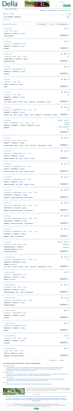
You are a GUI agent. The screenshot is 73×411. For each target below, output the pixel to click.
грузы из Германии (30, 398)
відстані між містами (27, 380)
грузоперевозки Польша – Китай (26, 368)
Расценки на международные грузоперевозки (37, 396)
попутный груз (31, 399)
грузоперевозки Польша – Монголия (54, 368)
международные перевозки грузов (42, 399)
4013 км (23, 46)
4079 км (25, 208)
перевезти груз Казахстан (55, 399)
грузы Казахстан (15, 398)
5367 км (21, 84)
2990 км (23, 315)
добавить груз (43, 10)
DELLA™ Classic (59, 396)
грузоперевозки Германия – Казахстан (13, 367)
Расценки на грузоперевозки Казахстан (22, 396)
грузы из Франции (38, 398)
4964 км (21, 353)
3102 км (23, 33)
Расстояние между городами (50, 396)
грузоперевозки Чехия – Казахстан (12, 368)
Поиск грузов (5, 382)
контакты (38, 394)
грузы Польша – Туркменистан (33, 375)
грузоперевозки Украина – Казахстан (56, 367)
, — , (19, 125)
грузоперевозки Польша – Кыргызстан (39, 368)
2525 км (23, 71)
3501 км (22, 169)
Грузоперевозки (6, 365)
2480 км (25, 195)
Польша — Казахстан (12, 17)
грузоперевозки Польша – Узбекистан (29, 370)
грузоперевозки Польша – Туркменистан (13, 370)
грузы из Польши (22, 398)
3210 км (21, 182)
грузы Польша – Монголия (22, 375)
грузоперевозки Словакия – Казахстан (41, 367)
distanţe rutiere (45, 380)
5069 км (26, 59)
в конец (61, 360)
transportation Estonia (19, 380)
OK (36, 408)
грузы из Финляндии (16, 399)
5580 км (22, 143)
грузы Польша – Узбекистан (45, 375)
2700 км (22, 156)
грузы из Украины (54, 398)
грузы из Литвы (8, 399)
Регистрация (67, 5)
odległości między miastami (37, 380)
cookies (22, 404)
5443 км (24, 234)
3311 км (24, 262)
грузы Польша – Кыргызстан (11, 375)
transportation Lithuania (10, 380)
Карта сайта (65, 396)
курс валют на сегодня (35, 400)
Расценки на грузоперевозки (10, 396)
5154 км (25, 221)
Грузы (11, 372)
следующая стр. (53, 360)
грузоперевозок (67, 388)
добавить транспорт (52, 10)
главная (34, 394)
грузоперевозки (63, 399)
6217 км (38, 125)
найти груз (9, 398)
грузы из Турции (46, 398)
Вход (56, 5)
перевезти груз (24, 399)
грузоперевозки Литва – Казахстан (27, 367)
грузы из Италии (62, 398)
